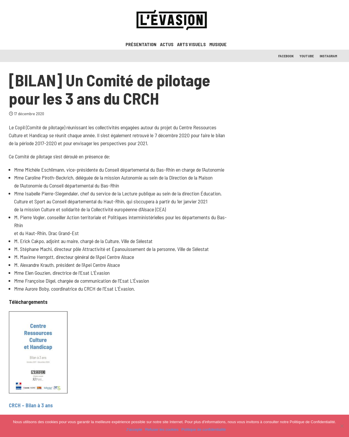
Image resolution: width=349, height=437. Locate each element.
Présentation (141, 44)
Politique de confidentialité (203, 429)
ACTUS (166, 44)
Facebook (286, 56)
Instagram (328, 56)
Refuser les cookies (161, 429)
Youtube (307, 56)
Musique (218, 44)
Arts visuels (191, 44)
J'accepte (134, 429)
